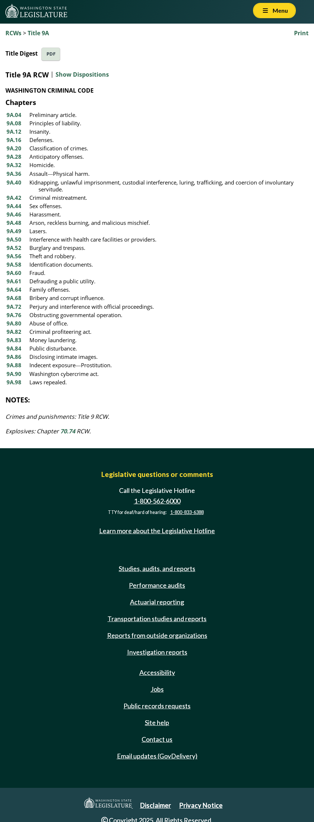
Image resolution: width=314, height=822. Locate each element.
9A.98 (14, 382)
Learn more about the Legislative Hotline (157, 531)
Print (301, 33)
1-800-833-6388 (187, 512)
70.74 (67, 431)
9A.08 (14, 123)
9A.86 (14, 356)
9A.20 (14, 148)
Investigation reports (157, 652)
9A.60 (14, 272)
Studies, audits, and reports (157, 568)
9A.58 (14, 264)
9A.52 (14, 247)
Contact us (157, 739)
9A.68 (14, 297)
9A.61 (14, 281)
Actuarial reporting (157, 602)
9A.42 (14, 197)
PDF (51, 54)
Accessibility (157, 672)
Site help (157, 722)
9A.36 (14, 173)
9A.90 (14, 373)
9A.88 (14, 365)
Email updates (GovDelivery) (157, 756)
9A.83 (14, 340)
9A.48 (14, 222)
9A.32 (14, 165)
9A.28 (14, 156)
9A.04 (14, 114)
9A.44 (14, 206)
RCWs (13, 33)
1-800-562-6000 (157, 501)
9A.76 (14, 315)
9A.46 (14, 214)
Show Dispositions (82, 74)
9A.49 (14, 231)
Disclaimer (155, 805)
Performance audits (157, 585)
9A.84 (14, 348)
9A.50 (14, 239)
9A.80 (14, 323)
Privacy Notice (201, 805)
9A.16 (14, 139)
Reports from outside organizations (157, 635)
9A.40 (14, 182)
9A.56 (14, 256)
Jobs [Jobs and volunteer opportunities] (157, 689)
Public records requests (157, 706)
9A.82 (14, 331)
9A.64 (14, 289)
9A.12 (14, 131)
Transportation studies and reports (157, 619)
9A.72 (14, 306)
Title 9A (38, 33)
